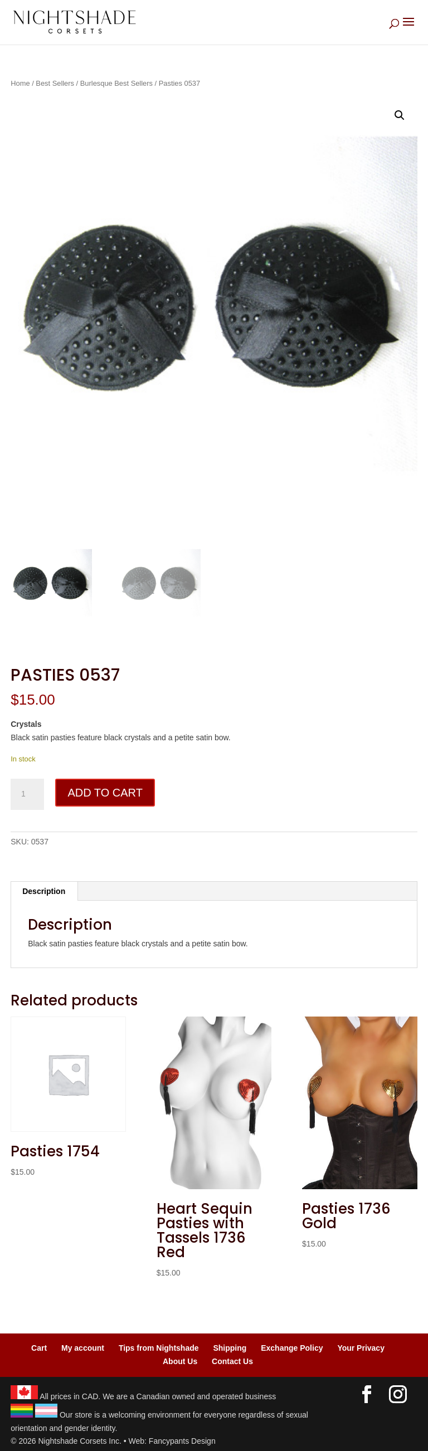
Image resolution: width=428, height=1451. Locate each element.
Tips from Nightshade (159, 1347)
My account (82, 1347)
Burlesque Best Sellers (116, 83)
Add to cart (104, 792)
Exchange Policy (292, 1347)
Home (20, 83)
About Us (180, 1361)
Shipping (229, 1347)
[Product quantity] (27, 794)
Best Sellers (55, 83)
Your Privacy (361, 1347)
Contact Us (232, 1361)
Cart (39, 1347)
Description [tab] (43, 891)
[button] (400, 115)
